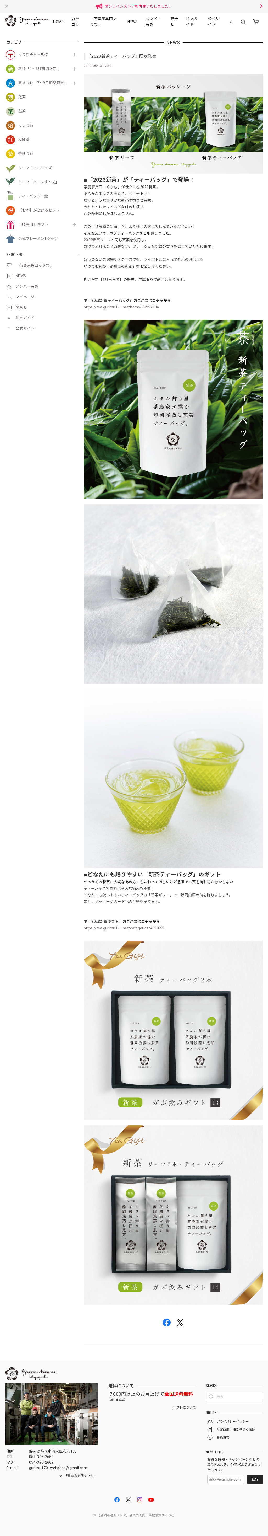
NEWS (132, 22)
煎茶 (22, 97)
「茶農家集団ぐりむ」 (103, 21)
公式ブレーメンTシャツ (38, 239)
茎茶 (22, 111)
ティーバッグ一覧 (33, 196)
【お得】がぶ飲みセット (39, 210)
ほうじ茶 (25, 125)
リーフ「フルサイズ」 (36, 168)
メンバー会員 (153, 21)
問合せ (174, 21)
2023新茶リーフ (97, 240)
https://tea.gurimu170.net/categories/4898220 (124, 928)
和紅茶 (24, 139)
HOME (58, 22)
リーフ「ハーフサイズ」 (38, 182)
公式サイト (213, 21)
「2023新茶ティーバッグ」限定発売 (122, 56)
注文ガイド (191, 21)
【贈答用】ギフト (33, 224)
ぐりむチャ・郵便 (33, 54)
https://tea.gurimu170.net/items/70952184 (121, 307)
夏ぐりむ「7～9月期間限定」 (43, 83)
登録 (255, 1479)
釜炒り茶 (25, 154)
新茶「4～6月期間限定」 (39, 69)
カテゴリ (75, 21)
